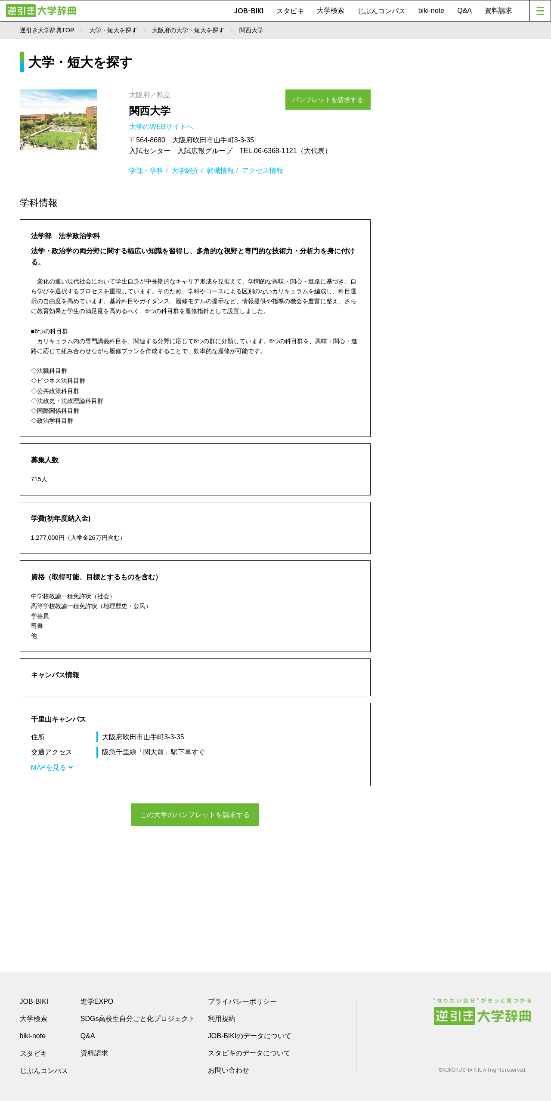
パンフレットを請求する (335, 95)
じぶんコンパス (381, 10)
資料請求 (498, 10)
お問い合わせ (228, 1067)
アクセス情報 (262, 170)
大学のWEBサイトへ (162, 126)
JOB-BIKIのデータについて (250, 1032)
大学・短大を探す (113, 30)
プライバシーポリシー (242, 998)
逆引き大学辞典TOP (47, 30)
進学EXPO (96, 998)
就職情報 (220, 170)
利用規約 (221, 1015)
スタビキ (290, 10)
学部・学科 (146, 170)
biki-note (431, 10)
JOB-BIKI (248, 10)
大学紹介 (185, 170)
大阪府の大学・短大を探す (188, 30)
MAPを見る (52, 767)
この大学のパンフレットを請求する (195, 813)
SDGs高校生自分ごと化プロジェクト (137, 1015)
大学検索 (330, 10)
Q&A (464, 10)
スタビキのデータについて (249, 1050)
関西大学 (149, 111)
